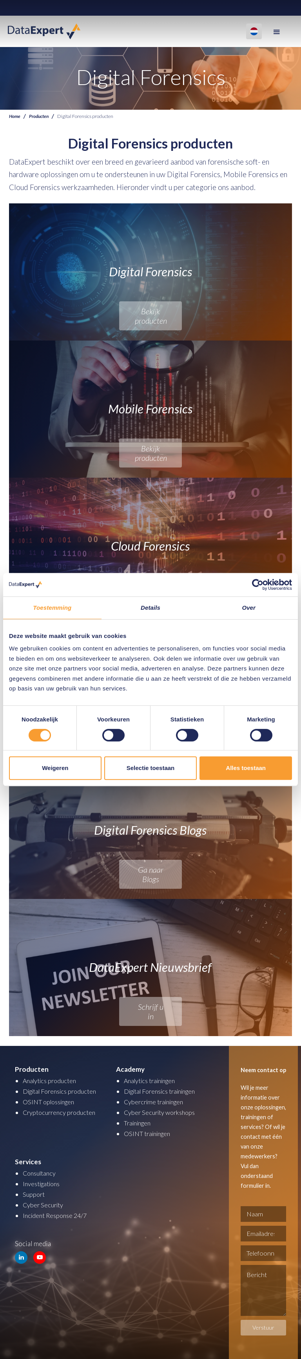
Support (34, 1194)
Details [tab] (150, 607)
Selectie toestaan (151, 768)
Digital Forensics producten (63, 1091)
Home (15, 116)
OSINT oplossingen (51, 1102)
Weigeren (55, 768)
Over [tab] (249, 607)
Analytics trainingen (152, 1080)
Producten (40, 116)
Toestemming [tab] (52, 607)
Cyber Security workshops (162, 1112)
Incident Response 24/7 (57, 1215)
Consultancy (41, 1173)
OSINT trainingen (149, 1133)
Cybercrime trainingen (156, 1102)
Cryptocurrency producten (61, 1112)
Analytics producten (51, 1080)
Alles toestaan (246, 768)
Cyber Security (44, 1205)
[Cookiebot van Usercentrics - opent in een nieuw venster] (257, 585)
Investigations (43, 1184)
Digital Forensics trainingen (164, 1091)
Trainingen (139, 1123)
